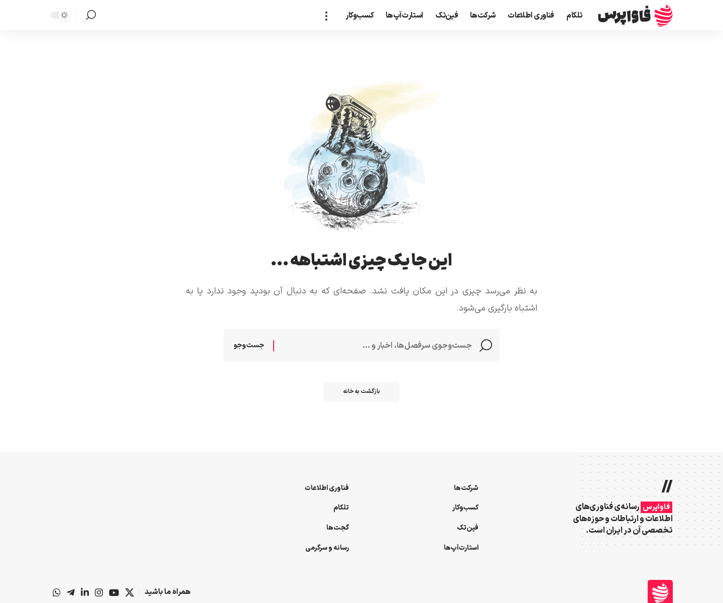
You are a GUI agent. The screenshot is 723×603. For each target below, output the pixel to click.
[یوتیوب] (114, 592)
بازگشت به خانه (362, 392)
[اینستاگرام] (98, 592)
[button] (329, 15)
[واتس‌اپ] (56, 592)
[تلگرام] (70, 592)
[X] (130, 592)
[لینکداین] (84, 592)
